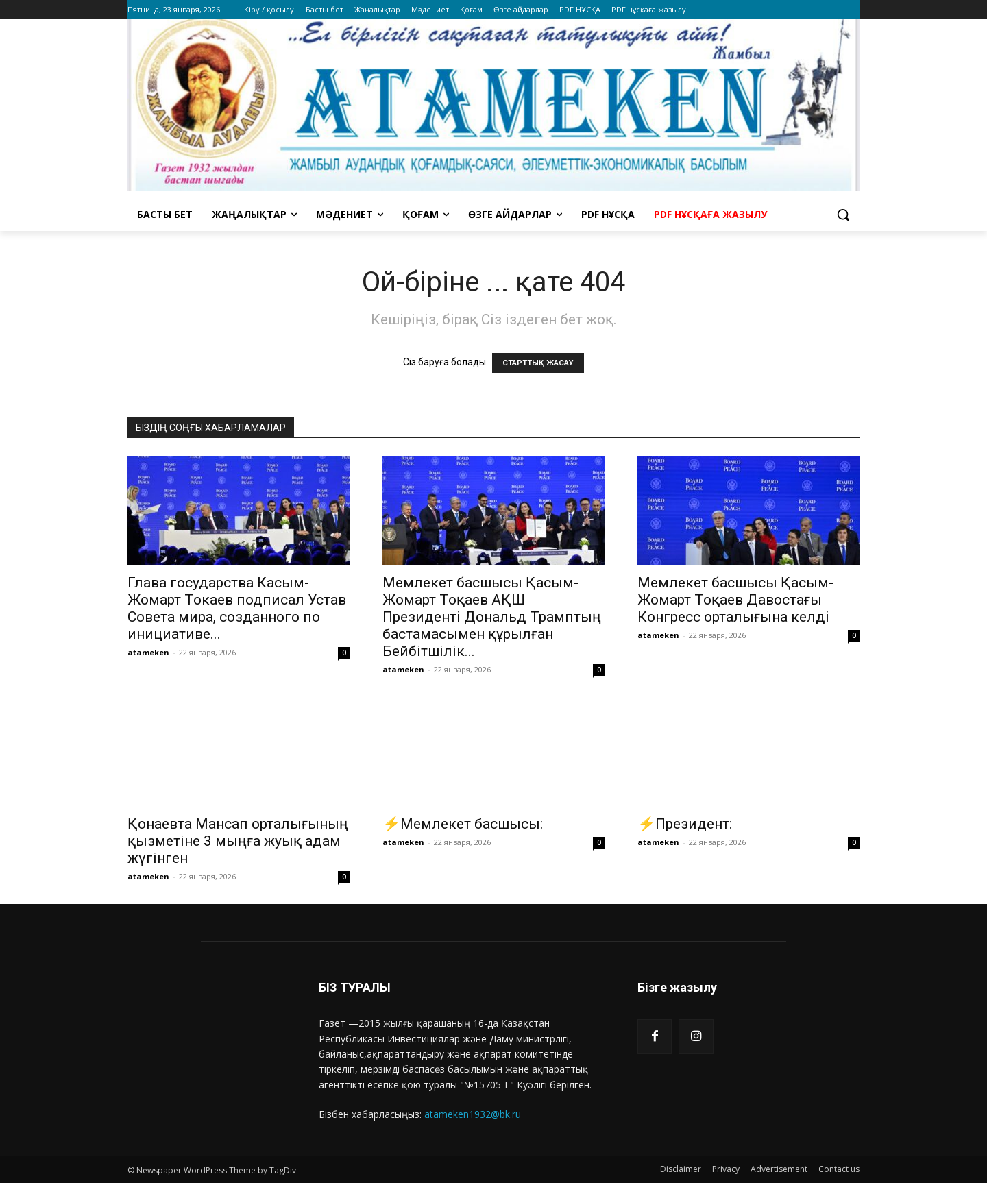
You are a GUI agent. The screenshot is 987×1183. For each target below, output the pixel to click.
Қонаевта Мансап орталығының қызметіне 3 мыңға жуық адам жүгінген (237, 841)
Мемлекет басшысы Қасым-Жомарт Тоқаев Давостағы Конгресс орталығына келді (735, 599)
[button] (843, 214)
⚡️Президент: (684, 824)
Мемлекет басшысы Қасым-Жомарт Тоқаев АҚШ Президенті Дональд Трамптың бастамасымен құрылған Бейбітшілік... (491, 616)
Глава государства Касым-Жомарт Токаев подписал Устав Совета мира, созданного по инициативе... (236, 608)
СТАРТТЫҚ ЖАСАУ (538, 362)
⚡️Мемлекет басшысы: (462, 824)
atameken (148, 652)
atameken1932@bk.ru (472, 1114)
